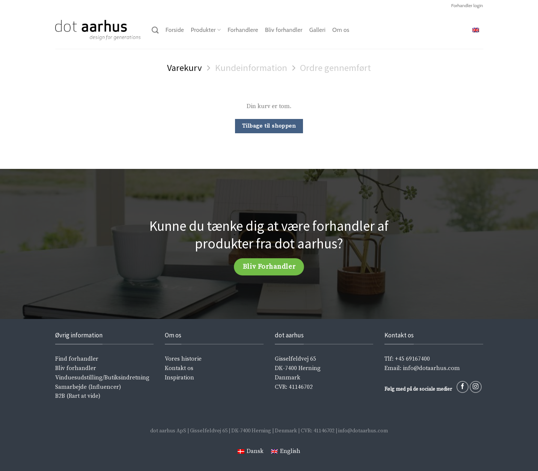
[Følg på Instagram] (476, 387)
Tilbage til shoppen (269, 125)
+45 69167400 (412, 359)
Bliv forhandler (284, 29)
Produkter (206, 30)
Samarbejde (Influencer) (88, 387)
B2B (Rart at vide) (77, 396)
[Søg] (155, 30)
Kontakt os (179, 368)
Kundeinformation (251, 68)
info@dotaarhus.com (431, 368)
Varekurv (184, 68)
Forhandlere (243, 29)
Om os (340, 29)
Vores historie (183, 359)
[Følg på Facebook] (463, 387)
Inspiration (179, 377)
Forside (175, 29)
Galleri (317, 29)
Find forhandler (76, 359)
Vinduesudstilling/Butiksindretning (102, 377)
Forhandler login (467, 5)
